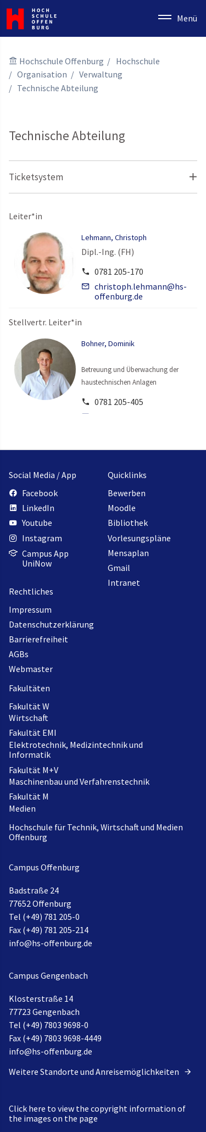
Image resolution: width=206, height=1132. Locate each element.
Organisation (42, 74)
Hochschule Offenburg (61, 61)
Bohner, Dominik (108, 343)
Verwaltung (101, 74)
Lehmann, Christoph (114, 237)
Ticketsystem (36, 177)
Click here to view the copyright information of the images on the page (97, 1113)
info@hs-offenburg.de (50, 942)
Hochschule (138, 61)
